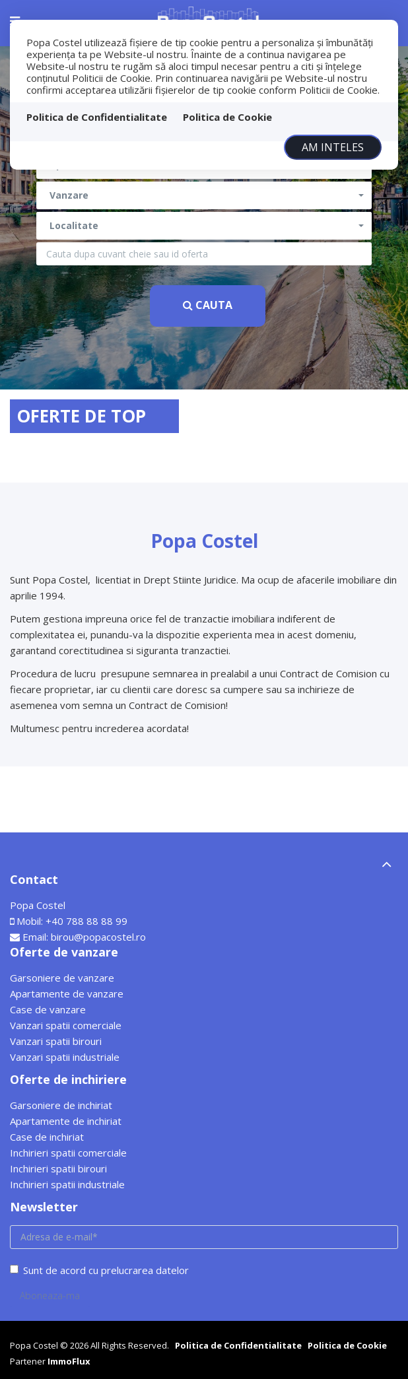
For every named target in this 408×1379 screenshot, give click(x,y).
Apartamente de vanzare (66, 993)
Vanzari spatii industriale (64, 1056)
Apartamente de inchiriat (65, 1120)
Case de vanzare (48, 1009)
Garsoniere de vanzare (62, 977)
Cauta (207, 305)
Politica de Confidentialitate (96, 116)
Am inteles (333, 147)
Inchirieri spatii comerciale (68, 1152)
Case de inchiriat (47, 1136)
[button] (204, 195)
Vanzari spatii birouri (56, 1041)
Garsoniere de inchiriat (61, 1105)
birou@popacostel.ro (98, 936)
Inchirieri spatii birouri (58, 1168)
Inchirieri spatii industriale (67, 1184)
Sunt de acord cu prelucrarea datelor (99, 1270)
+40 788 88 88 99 (86, 920)
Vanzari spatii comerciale (65, 1025)
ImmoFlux (69, 1361)
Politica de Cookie (227, 116)
